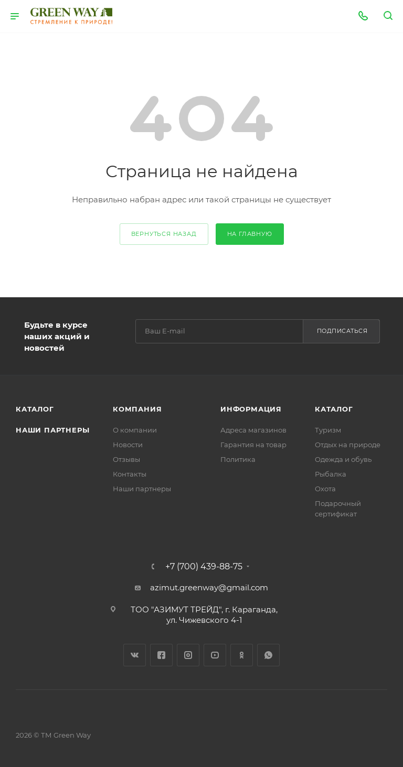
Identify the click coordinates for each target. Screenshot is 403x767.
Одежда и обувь (343, 459)
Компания (137, 409)
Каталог (35, 409)
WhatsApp (268, 655)
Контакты (129, 474)
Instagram (188, 655)
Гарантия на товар (253, 444)
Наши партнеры (52, 430)
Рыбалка (330, 474)
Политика (238, 459)
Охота (325, 488)
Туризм (328, 430)
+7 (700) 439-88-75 (203, 567)
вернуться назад (164, 233)
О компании (135, 430)
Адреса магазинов (253, 430)
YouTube (215, 655)
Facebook (161, 655)
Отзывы (126, 459)
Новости (128, 444)
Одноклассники (241, 655)
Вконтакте (134, 655)
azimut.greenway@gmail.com (209, 587)
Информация (251, 409)
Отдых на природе (347, 444)
